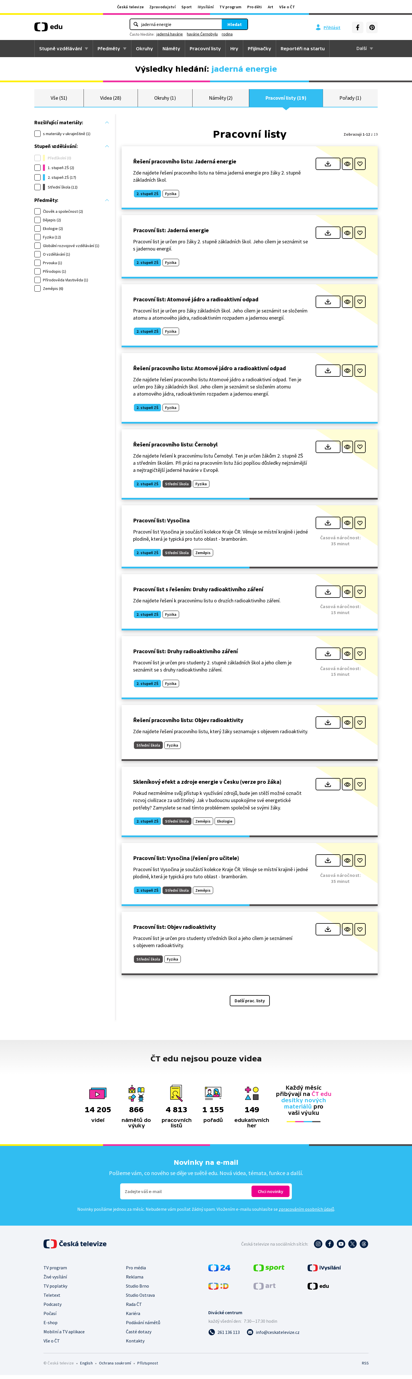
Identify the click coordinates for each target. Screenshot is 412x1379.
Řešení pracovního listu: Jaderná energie (184, 165)
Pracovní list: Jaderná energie (171, 234)
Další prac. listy (250, 1004)
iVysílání (206, 6)
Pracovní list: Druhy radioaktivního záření (185, 655)
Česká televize (130, 6)
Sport (186, 6)
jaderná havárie (170, 34)
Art (271, 6)
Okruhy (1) (165, 100)
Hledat (234, 24)
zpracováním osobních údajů (306, 1213)
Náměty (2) (221, 100)
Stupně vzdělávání (60, 48)
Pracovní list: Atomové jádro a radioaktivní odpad (195, 303)
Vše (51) (59, 100)
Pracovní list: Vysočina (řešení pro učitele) (186, 861)
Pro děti (254, 6)
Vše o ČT (287, 6)
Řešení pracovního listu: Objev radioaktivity (188, 723)
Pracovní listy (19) (286, 100)
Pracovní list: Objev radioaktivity (174, 930)
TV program (230, 6)
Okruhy (144, 48)
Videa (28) (110, 100)
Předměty (109, 48)
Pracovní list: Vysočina (161, 524)
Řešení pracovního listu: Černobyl (175, 448)
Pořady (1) (350, 100)
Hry (234, 48)
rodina (227, 34)
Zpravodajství (162, 6)
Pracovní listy (205, 48)
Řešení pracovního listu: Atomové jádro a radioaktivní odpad (209, 372)
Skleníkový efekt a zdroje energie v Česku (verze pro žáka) (207, 785)
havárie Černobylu (202, 34)
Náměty (171, 48)
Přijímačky (259, 48)
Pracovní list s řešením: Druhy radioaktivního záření (198, 593)
